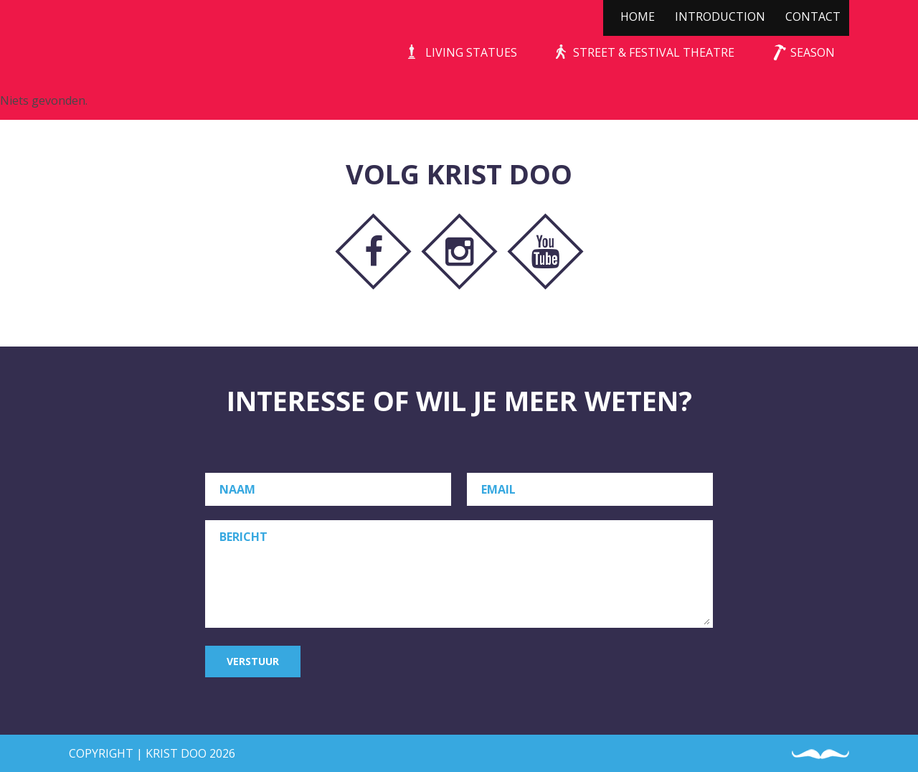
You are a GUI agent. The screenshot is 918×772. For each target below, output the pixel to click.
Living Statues (471, 52)
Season (812, 52)
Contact (813, 16)
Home (637, 16)
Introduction (720, 16)
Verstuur (253, 661)
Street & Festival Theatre (653, 52)
